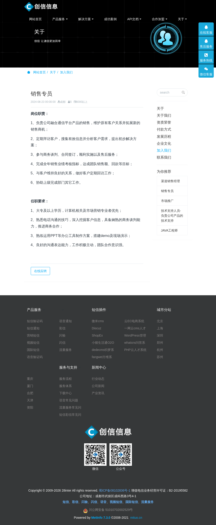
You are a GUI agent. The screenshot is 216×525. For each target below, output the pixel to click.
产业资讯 (98, 393)
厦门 (30, 386)
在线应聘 (40, 271)
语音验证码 (35, 357)
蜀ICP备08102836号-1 (114, 490)
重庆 (30, 379)
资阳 (30, 407)
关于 (181, 19)
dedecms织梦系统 (103, 350)
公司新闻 (98, 386)
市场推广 (167, 201)
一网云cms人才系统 (135, 328)
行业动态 (98, 379)
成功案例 (110, 19)
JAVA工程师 (169, 230)
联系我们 (164, 157)
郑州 (160, 342)
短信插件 (99, 310)
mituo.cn (136, 517)
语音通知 (65, 321)
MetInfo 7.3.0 (100, 517)
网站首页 (35, 19)
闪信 (62, 342)
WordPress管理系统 (135, 336)
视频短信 (33, 342)
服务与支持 (68, 367)
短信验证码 (35, 321)
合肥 (30, 393)
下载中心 (65, 393)
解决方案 (84, 19)
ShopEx (97, 335)
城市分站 (164, 310)
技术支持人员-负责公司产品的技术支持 (172, 215)
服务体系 (65, 386)
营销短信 (33, 335)
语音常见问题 (68, 400)
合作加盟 (158, 19)
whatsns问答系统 (134, 343)
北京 (160, 321)
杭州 (160, 350)
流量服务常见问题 (70, 408)
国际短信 (33, 350)
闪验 (62, 335)
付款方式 (164, 129)
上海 (160, 328)
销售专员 (167, 191)
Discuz (96, 328)
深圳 (160, 335)
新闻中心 (99, 367)
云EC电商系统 (134, 321)
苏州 (160, 357)
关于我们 (164, 115)
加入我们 (66, 72)
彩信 (62, 328)
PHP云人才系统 (135, 350)
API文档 (133, 19)
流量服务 (65, 350)
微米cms (98, 321)
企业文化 (164, 143)
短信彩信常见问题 (70, 415)
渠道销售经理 (170, 181)
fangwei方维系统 (102, 357)
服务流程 (65, 379)
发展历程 (164, 136)
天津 (30, 400)
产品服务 (58, 19)
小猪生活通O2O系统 (103, 343)
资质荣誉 (164, 122)
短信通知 (33, 328)
